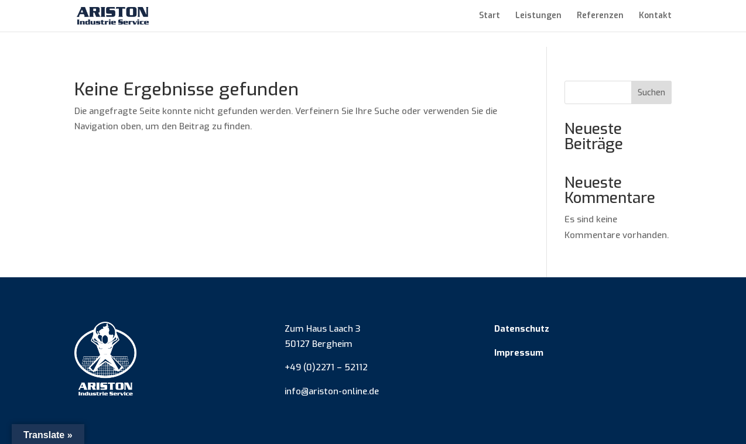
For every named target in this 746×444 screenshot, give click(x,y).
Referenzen (600, 16)
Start (489, 16)
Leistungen (538, 16)
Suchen (651, 92)
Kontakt (655, 16)
